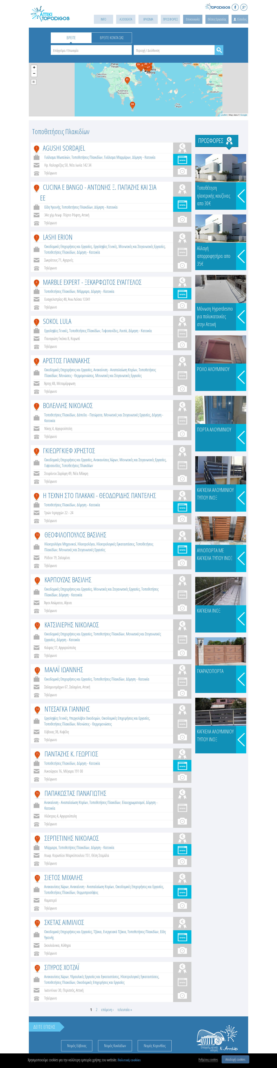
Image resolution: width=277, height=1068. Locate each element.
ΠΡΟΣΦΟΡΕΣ (170, 19)
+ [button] (34, 68)
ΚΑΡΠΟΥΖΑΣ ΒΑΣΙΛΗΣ (67, 579)
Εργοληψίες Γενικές (105, 246)
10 (37, 534)
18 (37, 877)
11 (37, 579)
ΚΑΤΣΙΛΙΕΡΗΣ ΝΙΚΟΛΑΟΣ (71, 624)
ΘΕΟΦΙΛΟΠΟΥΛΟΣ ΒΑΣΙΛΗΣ (75, 534)
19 (37, 922)
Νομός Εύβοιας (76, 1045)
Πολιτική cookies (129, 1060)
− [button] (34, 74)
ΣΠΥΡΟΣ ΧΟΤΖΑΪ (61, 967)
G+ (243, 7)
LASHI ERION (58, 237)
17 (37, 837)
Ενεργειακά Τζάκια (114, 931)
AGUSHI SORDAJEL (64, 148)
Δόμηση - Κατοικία (143, 157)
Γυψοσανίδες (110, 330)
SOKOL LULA (57, 321)
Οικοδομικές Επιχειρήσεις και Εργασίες (68, 246)
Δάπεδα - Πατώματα (89, 414)
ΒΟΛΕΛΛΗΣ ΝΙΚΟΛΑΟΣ (68, 405)
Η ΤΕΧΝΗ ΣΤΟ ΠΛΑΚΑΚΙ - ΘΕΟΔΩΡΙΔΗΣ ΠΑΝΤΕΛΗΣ (99, 495)
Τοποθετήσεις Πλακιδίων (87, 157)
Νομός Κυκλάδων (115, 1045)
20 (37, 967)
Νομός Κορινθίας (155, 1045)
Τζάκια (97, 931)
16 (37, 793)
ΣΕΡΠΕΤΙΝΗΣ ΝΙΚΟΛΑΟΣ (71, 838)
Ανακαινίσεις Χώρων (105, 459)
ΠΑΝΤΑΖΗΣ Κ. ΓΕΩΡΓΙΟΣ (71, 754)
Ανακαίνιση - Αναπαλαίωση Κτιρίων (115, 369)
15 (37, 753)
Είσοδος (242, 19)
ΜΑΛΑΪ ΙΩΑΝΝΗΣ (63, 669)
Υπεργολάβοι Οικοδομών (84, 718)
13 (37, 669)
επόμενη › (107, 1009)
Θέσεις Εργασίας (217, 19)
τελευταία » (125, 1009)
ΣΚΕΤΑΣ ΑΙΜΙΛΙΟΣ (64, 922)
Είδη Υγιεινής (52, 207)
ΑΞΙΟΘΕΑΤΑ (126, 19)
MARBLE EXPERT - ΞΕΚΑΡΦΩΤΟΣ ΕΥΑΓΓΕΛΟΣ (92, 282)
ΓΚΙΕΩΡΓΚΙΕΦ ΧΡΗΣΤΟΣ (69, 450)
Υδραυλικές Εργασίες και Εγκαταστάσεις (94, 976)
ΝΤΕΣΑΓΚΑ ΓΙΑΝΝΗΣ (67, 709)
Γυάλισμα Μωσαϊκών (57, 157)
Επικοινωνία (192, 19)
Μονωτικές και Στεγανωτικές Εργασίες (141, 246)
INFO (103, 19)
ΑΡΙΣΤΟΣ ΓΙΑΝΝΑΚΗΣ (66, 360)
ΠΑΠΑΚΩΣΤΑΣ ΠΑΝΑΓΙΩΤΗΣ (75, 793)
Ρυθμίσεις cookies (208, 1059)
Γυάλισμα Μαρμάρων (117, 157)
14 (37, 708)
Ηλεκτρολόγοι (86, 544)
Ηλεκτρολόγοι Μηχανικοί (60, 544)
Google (243, 115)
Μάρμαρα (83, 291)
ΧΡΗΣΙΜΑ (148, 19)
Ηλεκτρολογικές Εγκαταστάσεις (115, 544)
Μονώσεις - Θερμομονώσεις (76, 375)
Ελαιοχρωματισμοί (133, 802)
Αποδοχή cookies (235, 1059)
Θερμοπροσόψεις (87, 892)
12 (37, 624)
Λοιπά (123, 330)
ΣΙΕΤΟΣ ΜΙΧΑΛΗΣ (63, 877)
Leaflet (224, 115)
